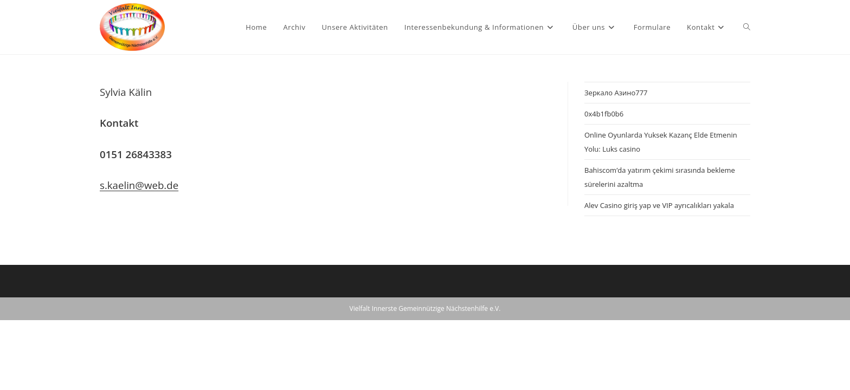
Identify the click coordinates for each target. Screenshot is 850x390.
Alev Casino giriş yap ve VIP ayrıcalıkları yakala (659, 205)
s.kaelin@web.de (139, 185)
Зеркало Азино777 (616, 93)
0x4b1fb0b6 (603, 114)
